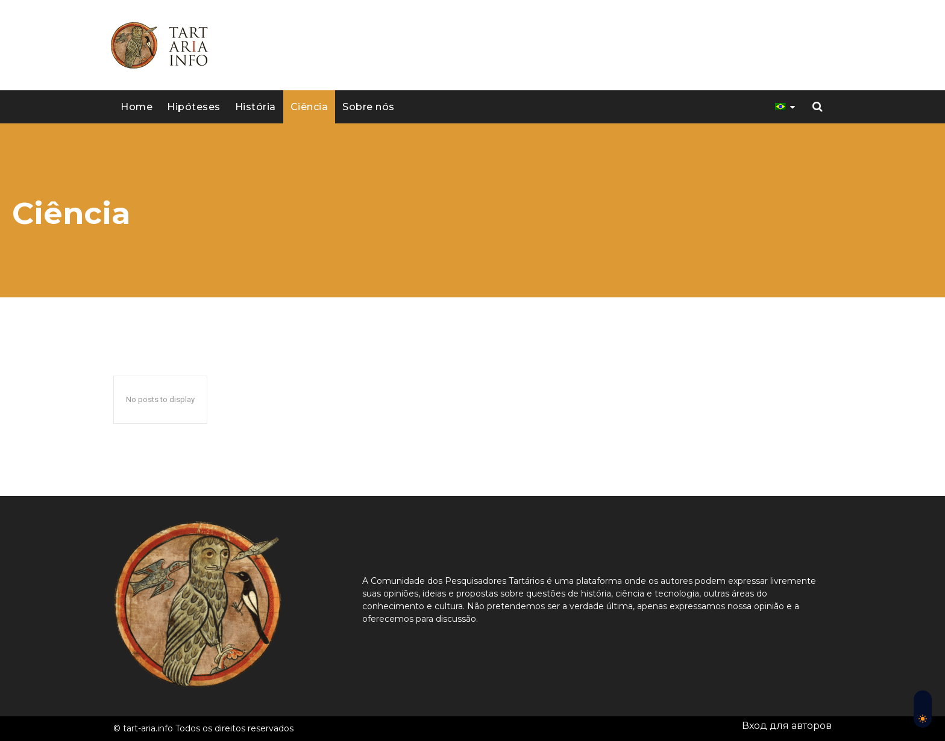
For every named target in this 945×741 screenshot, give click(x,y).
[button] (817, 107)
